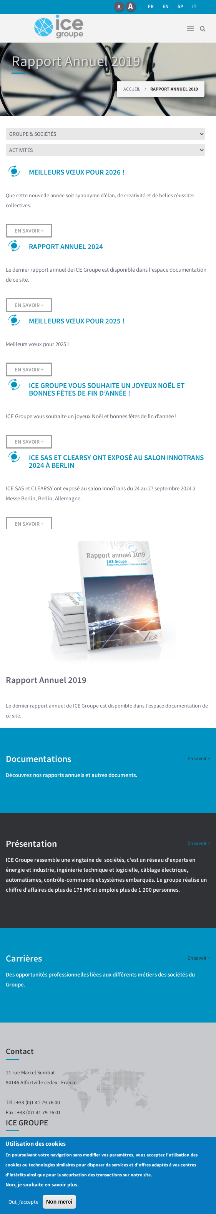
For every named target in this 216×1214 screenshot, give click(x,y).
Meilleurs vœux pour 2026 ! (77, 171)
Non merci (59, 1202)
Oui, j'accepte (23, 1201)
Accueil (131, 89)
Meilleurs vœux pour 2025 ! (77, 320)
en (166, 6)
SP (180, 6)
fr (151, 6)
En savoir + (29, 230)
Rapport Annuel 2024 (66, 246)
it (194, 6)
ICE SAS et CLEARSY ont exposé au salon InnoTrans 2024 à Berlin (116, 461)
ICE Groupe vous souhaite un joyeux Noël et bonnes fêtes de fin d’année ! (106, 389)
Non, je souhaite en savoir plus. (42, 1184)
